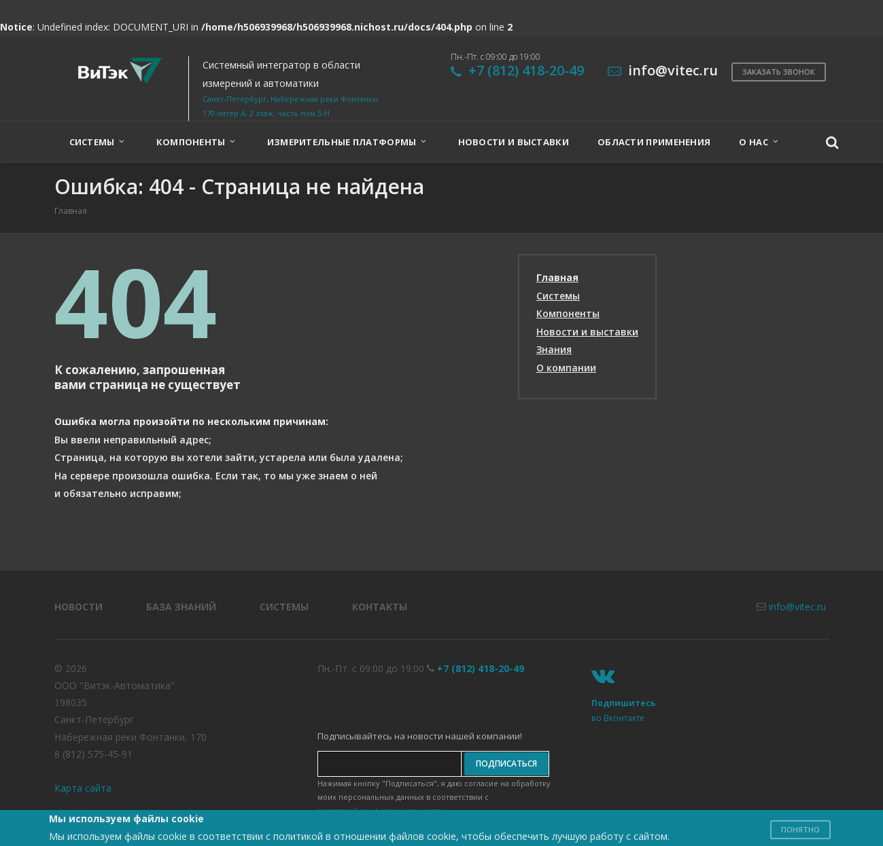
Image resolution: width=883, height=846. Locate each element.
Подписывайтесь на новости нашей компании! (419, 736)
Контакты (379, 606)
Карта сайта (82, 787)
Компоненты (568, 313)
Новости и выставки (587, 331)
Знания (554, 349)
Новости (78, 606)
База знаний (181, 606)
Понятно (800, 829)
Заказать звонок (778, 72)
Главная (557, 277)
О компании (566, 367)
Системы (558, 295)
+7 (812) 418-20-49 (526, 70)
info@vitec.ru (797, 606)
